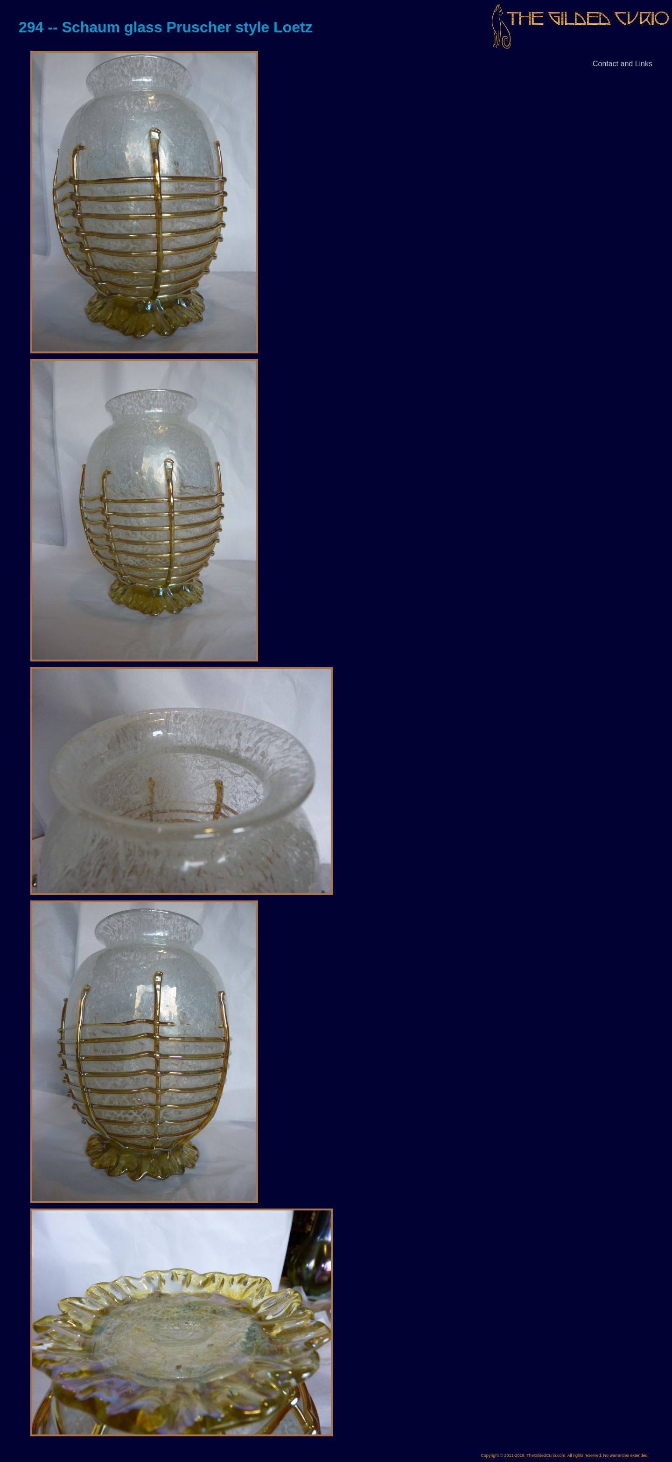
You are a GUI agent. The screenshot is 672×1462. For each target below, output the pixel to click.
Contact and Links (622, 64)
